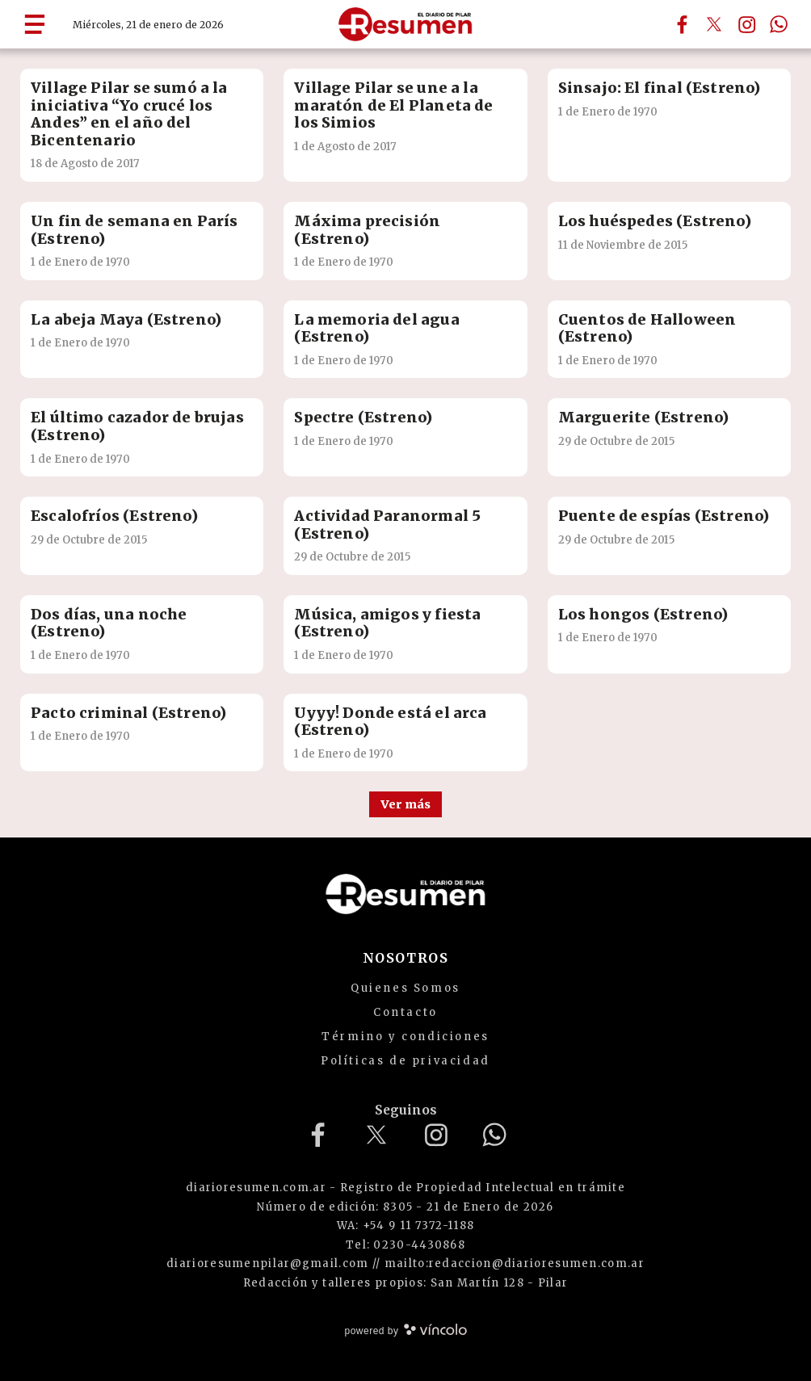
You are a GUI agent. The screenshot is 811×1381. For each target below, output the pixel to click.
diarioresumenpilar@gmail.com (267, 1263)
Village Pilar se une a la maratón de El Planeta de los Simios (393, 105)
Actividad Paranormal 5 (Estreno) (387, 524)
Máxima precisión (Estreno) (367, 230)
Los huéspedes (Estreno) (654, 221)
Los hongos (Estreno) (643, 614)
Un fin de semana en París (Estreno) (134, 230)
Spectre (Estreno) (363, 417)
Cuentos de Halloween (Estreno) (647, 328)
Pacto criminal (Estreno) (128, 712)
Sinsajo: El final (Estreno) (659, 87)
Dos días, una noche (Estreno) (109, 623)
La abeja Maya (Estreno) (126, 319)
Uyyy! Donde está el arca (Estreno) (390, 721)
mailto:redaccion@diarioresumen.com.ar (514, 1263)
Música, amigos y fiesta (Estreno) (387, 623)
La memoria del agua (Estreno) (376, 328)
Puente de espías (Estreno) (664, 515)
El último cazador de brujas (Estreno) (137, 426)
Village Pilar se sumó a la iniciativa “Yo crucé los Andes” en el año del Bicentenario (129, 113)
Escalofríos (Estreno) (114, 515)
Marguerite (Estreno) (643, 417)
